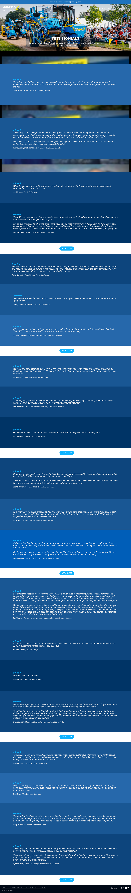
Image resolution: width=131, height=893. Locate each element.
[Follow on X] (124, 888)
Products (100, 9)
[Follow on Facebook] (119, 888)
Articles (4, 887)
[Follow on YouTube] (128, 888)
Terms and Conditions (16, 887)
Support (111, 9)
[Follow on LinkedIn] (126, 888)
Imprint (28, 887)
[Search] (128, 9)
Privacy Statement (39, 887)
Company (121, 9)
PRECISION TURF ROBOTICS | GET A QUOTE (65, 2)
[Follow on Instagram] (121, 888)
